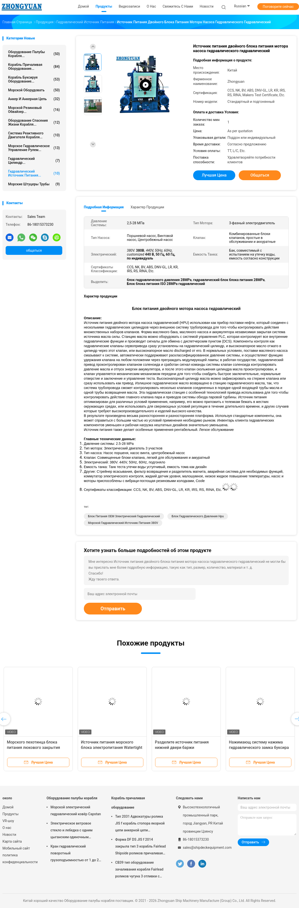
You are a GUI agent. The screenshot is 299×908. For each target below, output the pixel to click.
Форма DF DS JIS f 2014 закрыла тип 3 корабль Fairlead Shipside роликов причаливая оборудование (140, 847)
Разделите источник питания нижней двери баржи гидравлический (182, 747)
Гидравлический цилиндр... (34, 161)
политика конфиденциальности (19, 858)
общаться (34, 250)
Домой (7, 807)
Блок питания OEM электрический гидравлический (124, 516)
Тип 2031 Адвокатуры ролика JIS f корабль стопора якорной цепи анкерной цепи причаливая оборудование (140, 824)
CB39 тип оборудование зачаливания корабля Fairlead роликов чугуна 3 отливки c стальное (139, 870)
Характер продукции (147, 207)
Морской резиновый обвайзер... (34, 110)
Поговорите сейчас (278, 7)
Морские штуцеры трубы (34, 184)
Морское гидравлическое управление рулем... (34, 148)
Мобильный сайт (16, 848)
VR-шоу (8, 821)
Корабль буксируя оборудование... (34, 79)
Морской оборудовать (34, 90)
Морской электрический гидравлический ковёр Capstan (75, 810)
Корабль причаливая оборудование (128, 802)
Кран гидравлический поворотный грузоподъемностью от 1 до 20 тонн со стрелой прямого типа (75, 853)
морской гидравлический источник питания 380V (123, 523)
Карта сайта (12, 841)
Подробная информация (104, 207)
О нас (6, 828)
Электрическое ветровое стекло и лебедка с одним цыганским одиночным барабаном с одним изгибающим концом (71, 830)
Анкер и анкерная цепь (34, 98)
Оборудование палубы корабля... (34, 54)
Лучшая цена (214, 175)
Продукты (10, 814)
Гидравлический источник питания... (34, 173)
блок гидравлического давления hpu (198, 516)
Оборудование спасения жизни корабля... (34, 122)
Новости (9, 835)
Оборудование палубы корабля (72, 798)
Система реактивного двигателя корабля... (34, 135)
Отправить (112, 609)
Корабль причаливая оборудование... (34, 67)
